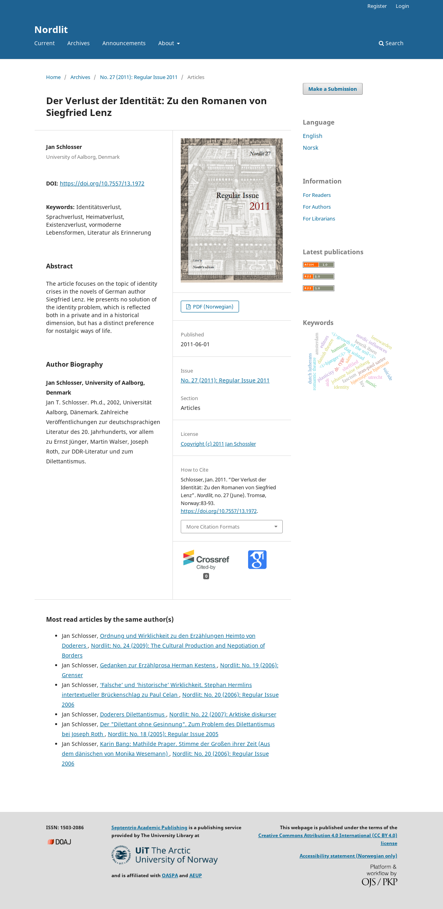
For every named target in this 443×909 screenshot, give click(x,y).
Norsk (310, 147)
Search (391, 43)
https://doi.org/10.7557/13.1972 (102, 183)
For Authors (317, 206)
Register (377, 5)
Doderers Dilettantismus (133, 714)
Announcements (124, 43)
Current (44, 43)
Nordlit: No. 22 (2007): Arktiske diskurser (222, 714)
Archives (78, 43)
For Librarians (319, 218)
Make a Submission (332, 88)
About (167, 43)
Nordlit (51, 29)
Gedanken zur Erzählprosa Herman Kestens (158, 665)
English (313, 136)
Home (53, 77)
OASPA (170, 875)
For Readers (317, 194)
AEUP (195, 875)
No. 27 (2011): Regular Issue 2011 (139, 77)
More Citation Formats (212, 526)
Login (402, 5)
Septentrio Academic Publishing (149, 827)
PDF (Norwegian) (213, 306)
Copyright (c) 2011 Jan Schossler (218, 443)
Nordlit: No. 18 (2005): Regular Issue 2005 (163, 734)
